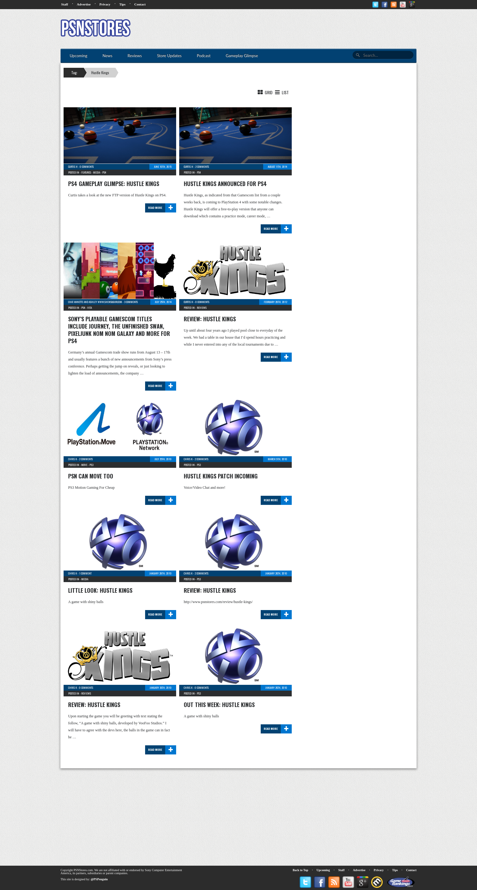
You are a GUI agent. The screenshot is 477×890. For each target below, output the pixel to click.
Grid (265, 92)
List (281, 92)
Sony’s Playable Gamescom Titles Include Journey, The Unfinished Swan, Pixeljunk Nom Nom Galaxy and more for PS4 (119, 330)
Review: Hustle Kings (210, 319)
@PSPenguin (99, 879)
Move (84, 465)
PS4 (104, 172)
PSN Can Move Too (90, 476)
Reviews (202, 307)
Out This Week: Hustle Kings (219, 705)
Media (96, 172)
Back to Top (300, 870)
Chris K (72, 459)
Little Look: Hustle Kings (100, 590)
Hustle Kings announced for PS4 (225, 184)
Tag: (74, 72)
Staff (64, 4)
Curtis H (73, 166)
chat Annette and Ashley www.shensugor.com (95, 302)
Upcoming (323, 870)
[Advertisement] (305, 29)
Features (86, 172)
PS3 (91, 465)
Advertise (84, 4)
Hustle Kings (100, 72)
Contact (139, 4)
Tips (122, 4)
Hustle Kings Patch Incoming (221, 476)
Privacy (104, 4)
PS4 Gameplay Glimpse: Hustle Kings (113, 184)
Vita (89, 307)
